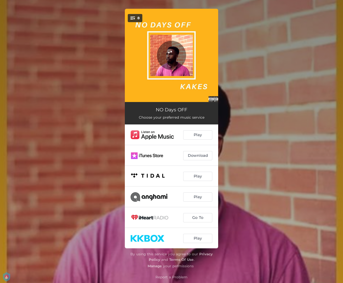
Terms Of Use (181, 259)
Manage (155, 266)
